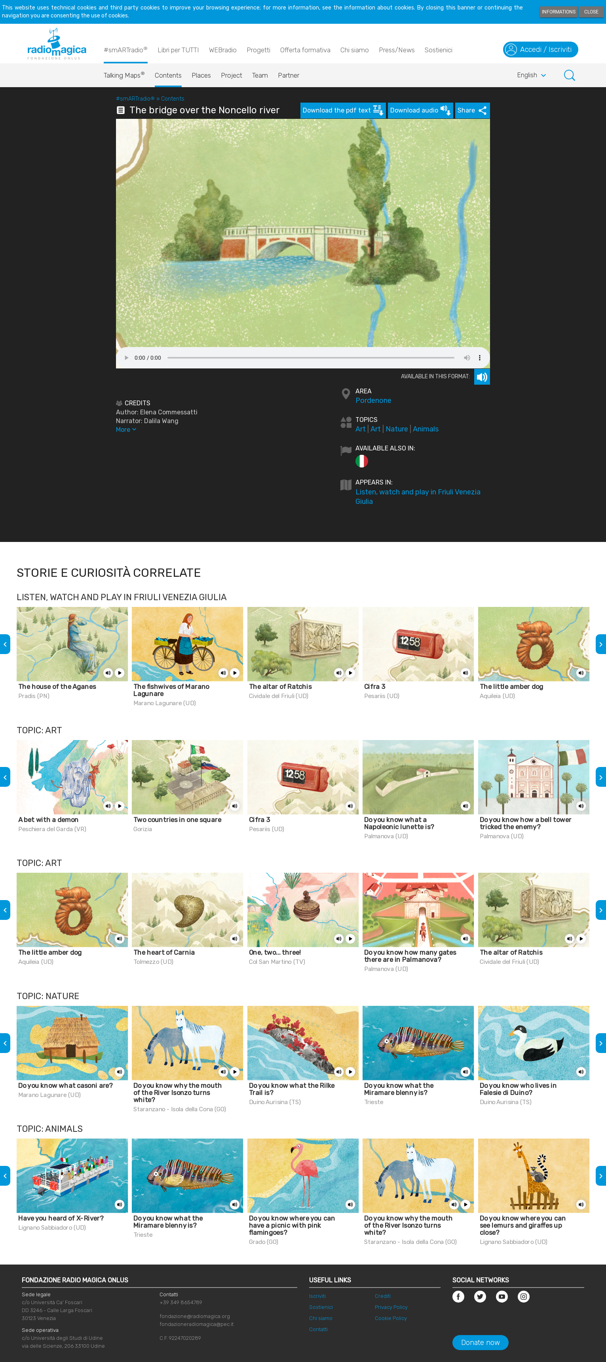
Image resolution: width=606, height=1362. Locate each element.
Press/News (397, 50)
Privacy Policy (391, 1307)
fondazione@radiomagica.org (195, 1316)
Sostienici (438, 50)
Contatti (318, 1329)
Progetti (258, 50)
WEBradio (223, 50)
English (532, 75)
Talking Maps (124, 73)
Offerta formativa (305, 50)
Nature (397, 429)
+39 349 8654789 (181, 1302)
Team (260, 75)
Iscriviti (317, 1296)
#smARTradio (126, 49)
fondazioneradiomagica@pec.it (197, 1324)
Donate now (480, 1342)
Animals (426, 429)
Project (231, 75)
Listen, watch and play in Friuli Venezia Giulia (418, 497)
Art (360, 429)
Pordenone (373, 400)
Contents (168, 75)
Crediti (383, 1296)
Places (201, 75)
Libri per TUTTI (178, 50)
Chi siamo (354, 50)
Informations (559, 12)
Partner (288, 75)
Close (591, 12)
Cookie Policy (391, 1318)
